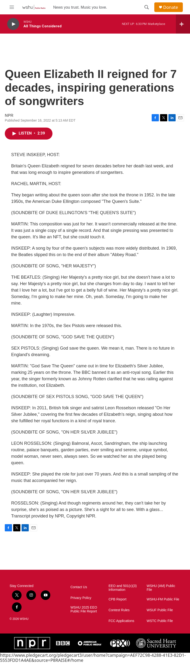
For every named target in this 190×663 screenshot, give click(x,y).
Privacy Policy (80, 598)
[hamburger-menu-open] (11, 7)
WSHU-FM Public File (163, 599)
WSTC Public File (160, 621)
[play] (13, 24)
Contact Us (78, 587)
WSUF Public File (160, 610)
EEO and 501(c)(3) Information (123, 588)
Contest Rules (119, 610)
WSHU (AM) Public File (161, 588)
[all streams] (183, 24)
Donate (170, 7)
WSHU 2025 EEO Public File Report (83, 609)
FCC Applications (121, 621)
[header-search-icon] (146, 7)
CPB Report (118, 599)
